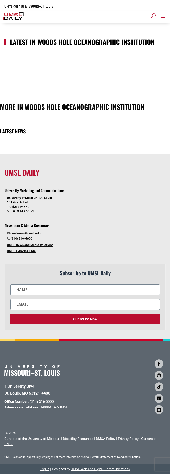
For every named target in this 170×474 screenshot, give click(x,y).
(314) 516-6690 (21, 238)
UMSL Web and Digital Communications (100, 469)
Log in (44, 469)
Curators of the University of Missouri (32, 439)
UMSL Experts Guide (21, 251)
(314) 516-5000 (42, 401)
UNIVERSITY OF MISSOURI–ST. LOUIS (28, 6)
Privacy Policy (128, 439)
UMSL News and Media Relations (30, 245)
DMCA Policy (105, 439)
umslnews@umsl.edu (25, 233)
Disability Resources (78, 439)
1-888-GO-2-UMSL (54, 407)
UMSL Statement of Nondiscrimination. (116, 457)
